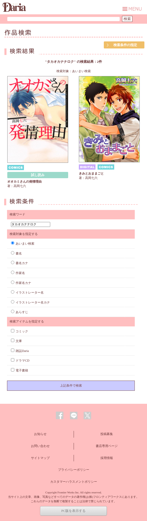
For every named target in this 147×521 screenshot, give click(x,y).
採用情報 (106, 458)
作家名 (18, 273)
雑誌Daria (20, 351)
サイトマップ (40, 458)
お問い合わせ (40, 446)
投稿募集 (106, 434)
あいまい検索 (22, 243)
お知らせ (40, 434)
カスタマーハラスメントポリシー (73, 481)
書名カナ (19, 263)
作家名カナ (21, 283)
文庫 (16, 341)
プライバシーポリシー (73, 470)
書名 (16, 253)
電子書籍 (19, 370)
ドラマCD (20, 360)
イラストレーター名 (27, 292)
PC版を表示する (73, 511)
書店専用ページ (107, 446)
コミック (19, 331)
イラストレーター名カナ (30, 302)
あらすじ (19, 312)
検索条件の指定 (125, 45)
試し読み (37, 175)
